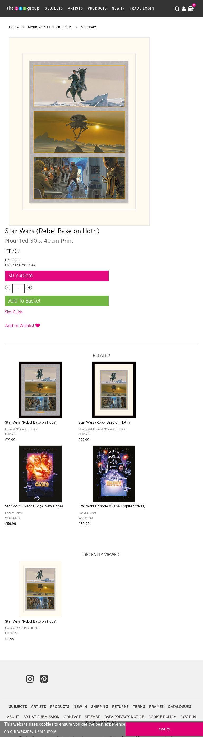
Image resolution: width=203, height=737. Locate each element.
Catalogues (179, 581)
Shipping (100, 581)
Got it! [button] (184, 730)
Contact (73, 591)
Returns (121, 581)
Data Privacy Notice (124, 591)
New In (118, 8)
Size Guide (148, 136)
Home (14, 27)
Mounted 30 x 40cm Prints (50, 27)
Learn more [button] (16, 733)
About (13, 591)
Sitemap (93, 591)
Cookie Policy (163, 591)
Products (97, 8)
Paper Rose (145, 656)
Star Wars (89, 27)
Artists (75, 8)
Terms (139, 581)
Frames (157, 581)
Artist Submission (42, 591)
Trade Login (142, 8)
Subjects (54, 8)
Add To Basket (158, 124)
